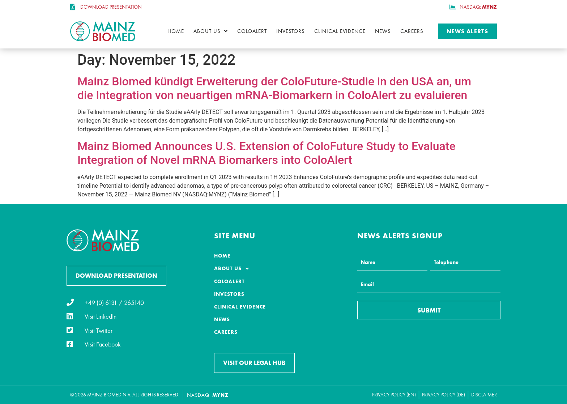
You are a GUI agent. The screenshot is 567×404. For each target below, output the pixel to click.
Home (175, 31)
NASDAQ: (208, 395)
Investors (290, 31)
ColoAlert (252, 31)
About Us (210, 31)
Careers (411, 31)
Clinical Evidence (340, 31)
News (383, 31)
